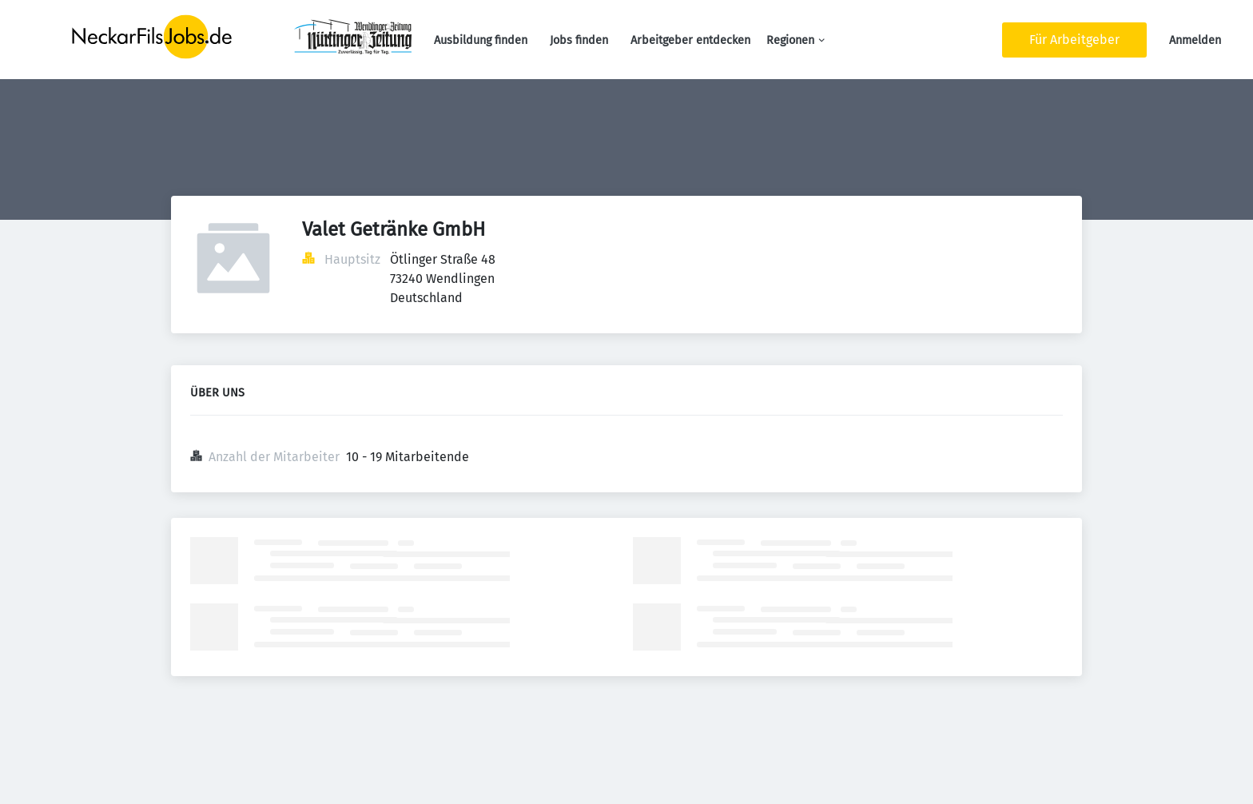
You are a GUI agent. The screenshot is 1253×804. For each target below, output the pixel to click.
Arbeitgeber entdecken (690, 40)
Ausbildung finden (480, 40)
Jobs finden (579, 40)
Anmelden (1195, 40)
